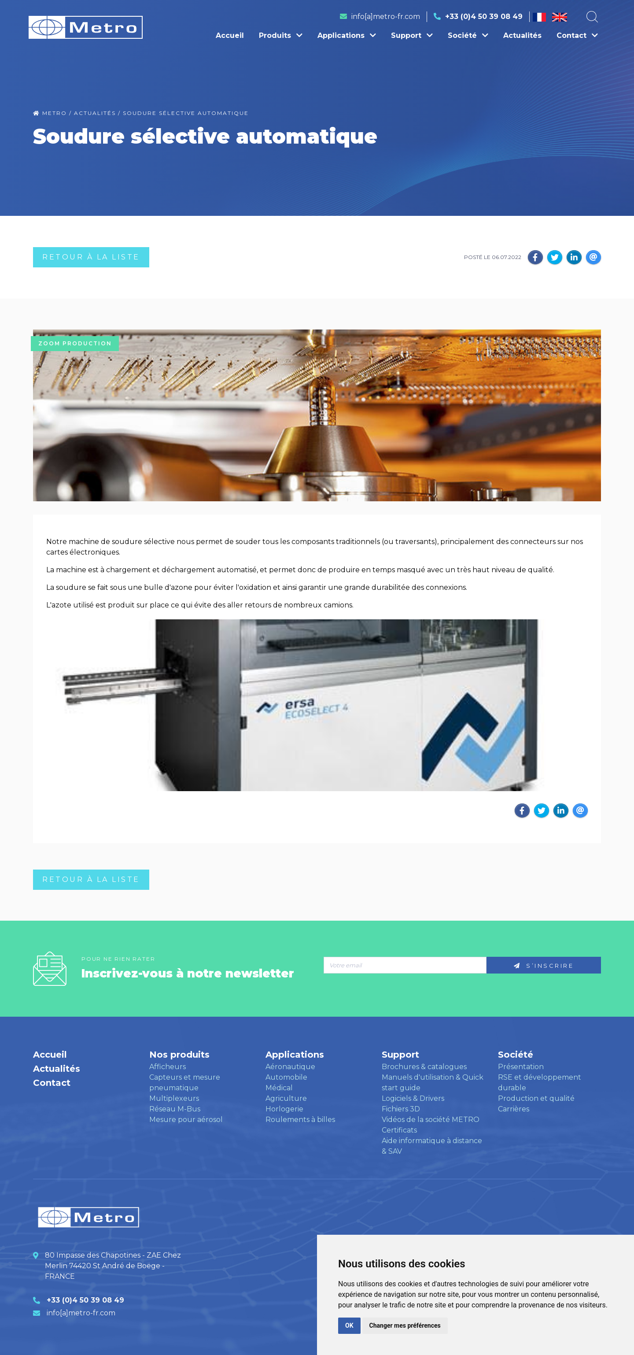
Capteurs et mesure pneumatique (184, 1082)
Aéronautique (290, 1067)
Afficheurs (167, 1067)
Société (468, 35)
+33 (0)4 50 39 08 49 (484, 16)
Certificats (399, 1130)
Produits (280, 35)
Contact (577, 35)
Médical (279, 1088)
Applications (346, 35)
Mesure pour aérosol (186, 1119)
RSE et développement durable (539, 1082)
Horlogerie (284, 1109)
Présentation (521, 1067)
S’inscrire (544, 965)
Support (412, 35)
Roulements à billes (300, 1119)
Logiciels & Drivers (413, 1098)
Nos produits (179, 1054)
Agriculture (286, 1098)
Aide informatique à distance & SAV (432, 1146)
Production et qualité (536, 1098)
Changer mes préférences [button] (405, 1325)
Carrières (513, 1109)
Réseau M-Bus (174, 1109)
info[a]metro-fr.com (385, 16)
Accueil (230, 35)
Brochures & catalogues (424, 1067)
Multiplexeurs (174, 1098)
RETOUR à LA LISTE (91, 257)
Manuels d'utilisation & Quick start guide (432, 1082)
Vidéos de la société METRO (430, 1119)
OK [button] (349, 1325)
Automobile (286, 1077)
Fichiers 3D (401, 1109)
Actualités (522, 35)
